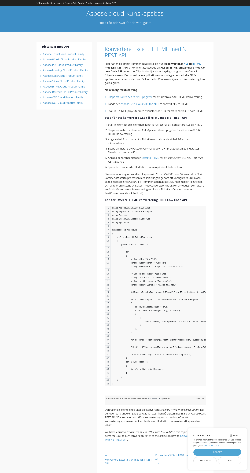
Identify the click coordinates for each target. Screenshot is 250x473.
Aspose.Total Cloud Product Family (63, 54)
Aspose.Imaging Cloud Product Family (65, 70)
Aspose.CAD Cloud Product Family (63, 97)
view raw (200, 398)
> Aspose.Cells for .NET (105, 3)
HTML (197, 64)
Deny (230, 460)
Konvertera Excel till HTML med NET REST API (148, 52)
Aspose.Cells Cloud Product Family (63, 75)
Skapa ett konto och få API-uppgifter (130, 97)
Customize (205, 460)
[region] (155, 297)
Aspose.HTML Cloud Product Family (64, 86)
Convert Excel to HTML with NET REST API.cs (127, 398)
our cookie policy (212, 445)
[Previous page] (130, 459)
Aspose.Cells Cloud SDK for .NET (140, 104)
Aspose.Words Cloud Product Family (64, 59)
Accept (217, 452)
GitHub (166, 398)
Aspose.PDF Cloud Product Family (63, 65)
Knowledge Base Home (49, 3)
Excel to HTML (150, 158)
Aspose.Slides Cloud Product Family (64, 81)
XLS (186, 64)
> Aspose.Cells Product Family (77, 3)
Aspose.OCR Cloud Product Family (63, 103)
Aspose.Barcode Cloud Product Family (65, 92)
